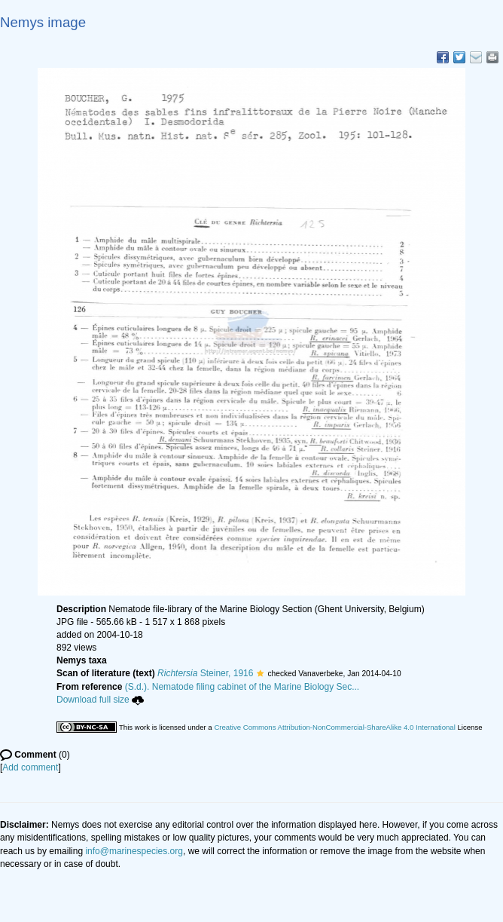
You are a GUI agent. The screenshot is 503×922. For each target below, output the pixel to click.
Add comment (30, 767)
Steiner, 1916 (205, 673)
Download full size (100, 699)
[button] (260, 673)
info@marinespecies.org (134, 851)
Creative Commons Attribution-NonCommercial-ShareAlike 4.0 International (334, 727)
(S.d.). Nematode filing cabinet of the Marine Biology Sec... (242, 687)
